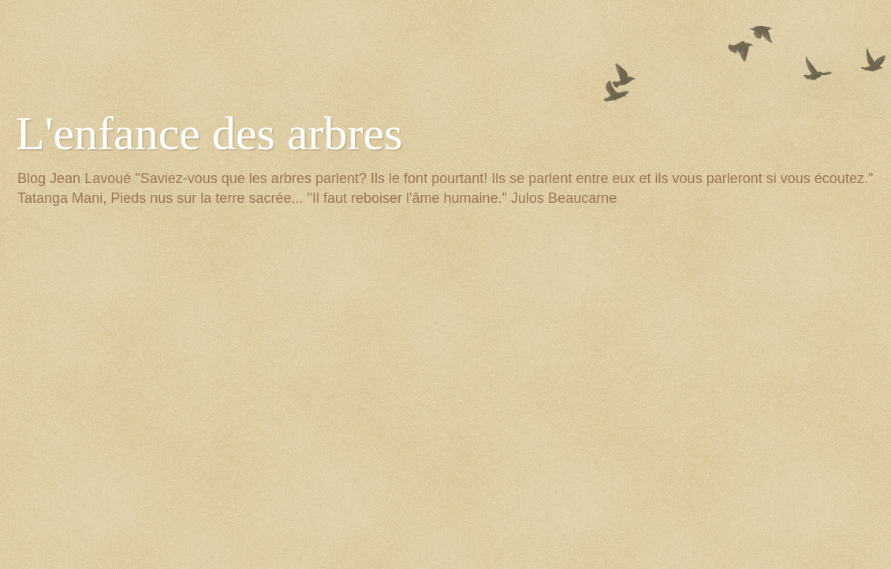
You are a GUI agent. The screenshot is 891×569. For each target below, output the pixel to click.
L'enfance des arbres (209, 133)
